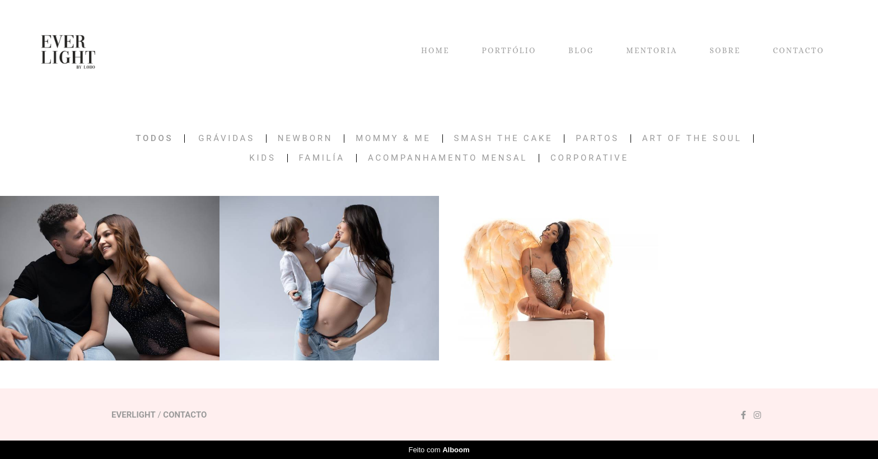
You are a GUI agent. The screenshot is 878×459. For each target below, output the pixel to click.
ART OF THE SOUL (692, 138)
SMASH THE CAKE (503, 138)
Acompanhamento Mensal (447, 158)
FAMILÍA (322, 158)
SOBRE (725, 50)
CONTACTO (798, 50)
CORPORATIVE (589, 158)
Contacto (185, 415)
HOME (435, 50)
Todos (154, 138)
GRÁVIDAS (226, 138)
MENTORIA (651, 50)
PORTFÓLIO (509, 50)
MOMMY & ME (393, 138)
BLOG (581, 50)
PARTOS (597, 138)
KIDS (262, 158)
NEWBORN (305, 138)
